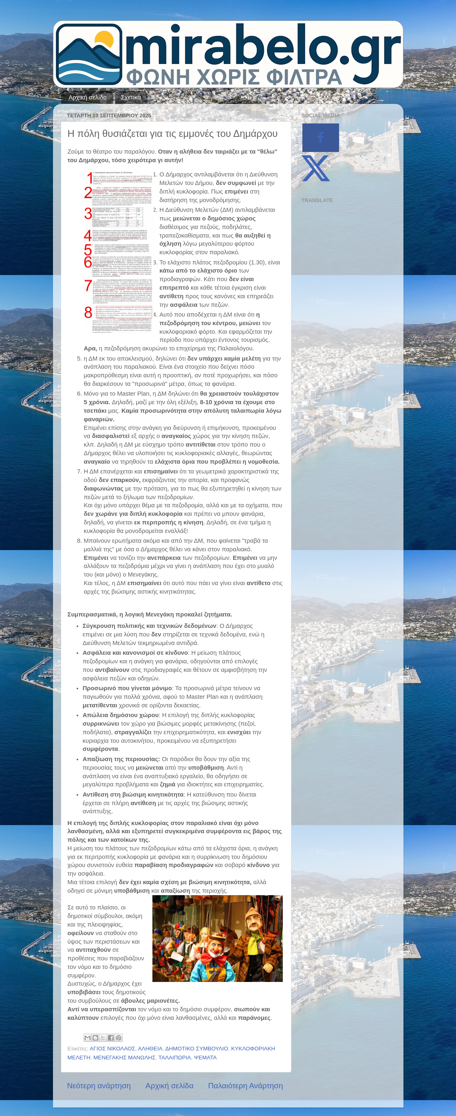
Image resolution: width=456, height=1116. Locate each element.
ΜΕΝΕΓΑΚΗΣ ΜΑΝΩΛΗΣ (124, 1057)
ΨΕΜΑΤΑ (205, 1057)
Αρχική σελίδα (87, 97)
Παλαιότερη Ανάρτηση (245, 1085)
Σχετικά (131, 97)
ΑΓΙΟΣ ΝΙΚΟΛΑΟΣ (112, 1049)
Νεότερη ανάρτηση (99, 1085)
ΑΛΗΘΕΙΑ (150, 1049)
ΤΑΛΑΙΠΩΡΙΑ (175, 1057)
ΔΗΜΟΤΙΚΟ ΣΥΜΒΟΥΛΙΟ (196, 1049)
